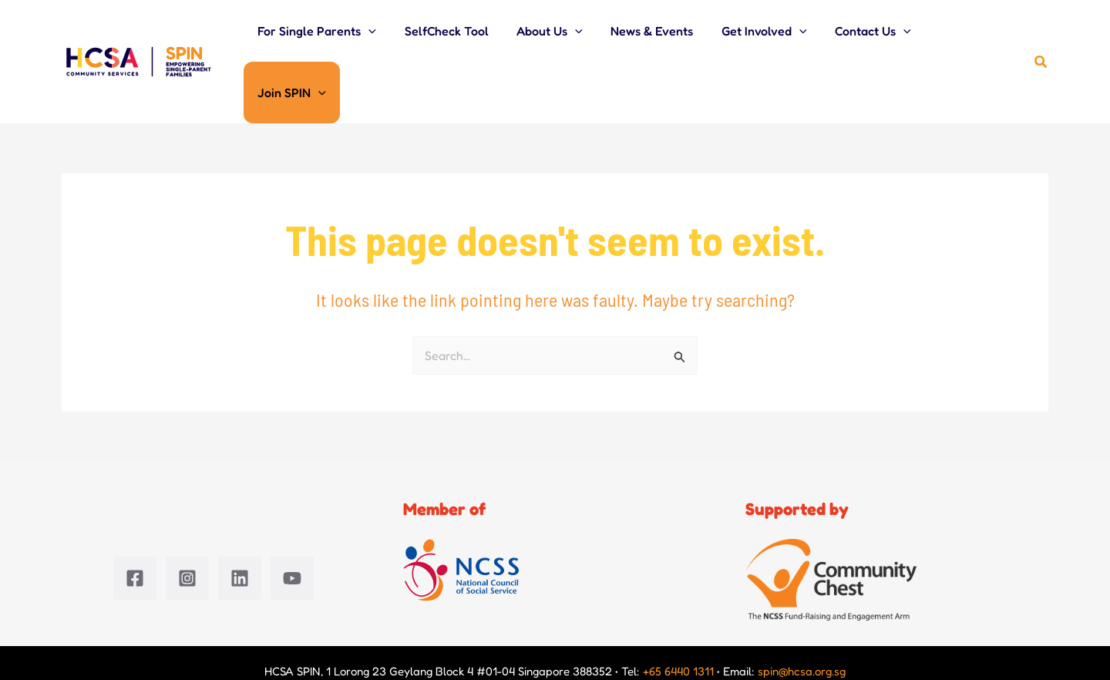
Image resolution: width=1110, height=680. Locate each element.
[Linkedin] (239, 518)
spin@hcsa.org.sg (802, 611)
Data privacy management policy (747, 630)
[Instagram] (187, 518)
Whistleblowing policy (898, 630)
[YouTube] (292, 518)
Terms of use (1000, 630)
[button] (389, 31)
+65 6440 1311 (678, 611)
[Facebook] (134, 518)
